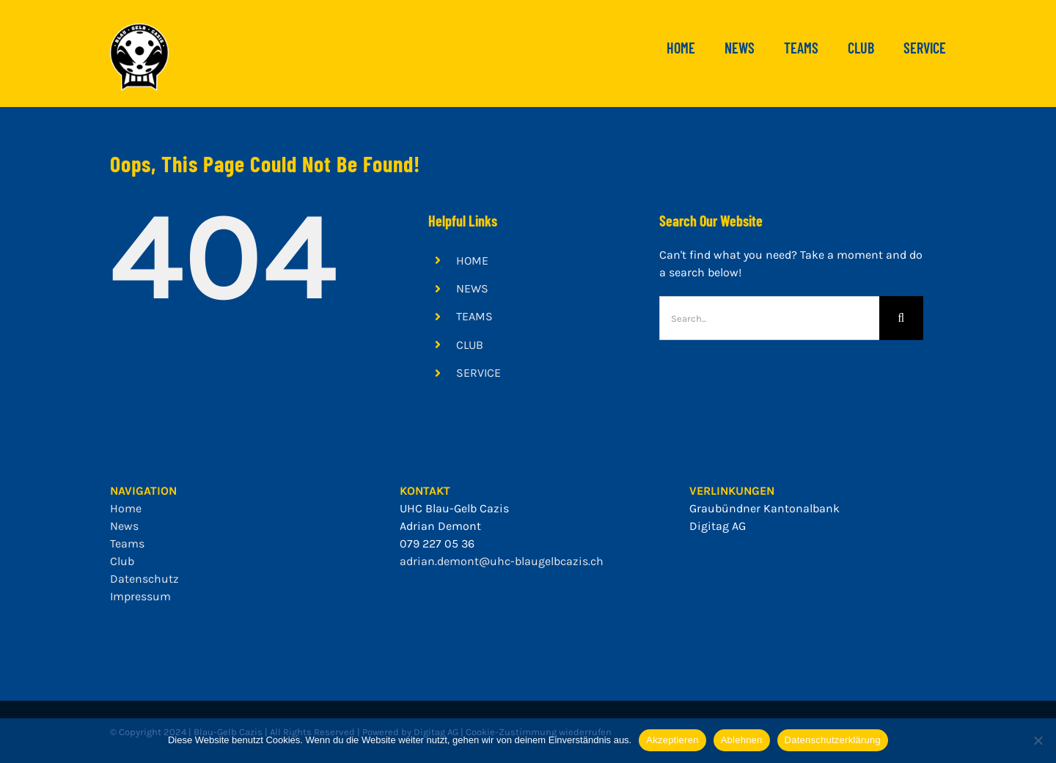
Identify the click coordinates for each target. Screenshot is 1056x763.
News (124, 526)
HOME (472, 261)
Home (126, 508)
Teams (127, 543)
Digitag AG (717, 526)
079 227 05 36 (437, 543)
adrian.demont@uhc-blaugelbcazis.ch (502, 561)
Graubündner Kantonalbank (764, 508)
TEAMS (474, 316)
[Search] (901, 318)
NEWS (472, 288)
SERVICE (478, 373)
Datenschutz (144, 579)
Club (122, 561)
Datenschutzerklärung (833, 739)
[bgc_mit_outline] (139, 29)
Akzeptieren (672, 739)
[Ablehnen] (1037, 740)
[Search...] (769, 318)
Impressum (140, 596)
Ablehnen (742, 739)
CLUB (469, 345)
